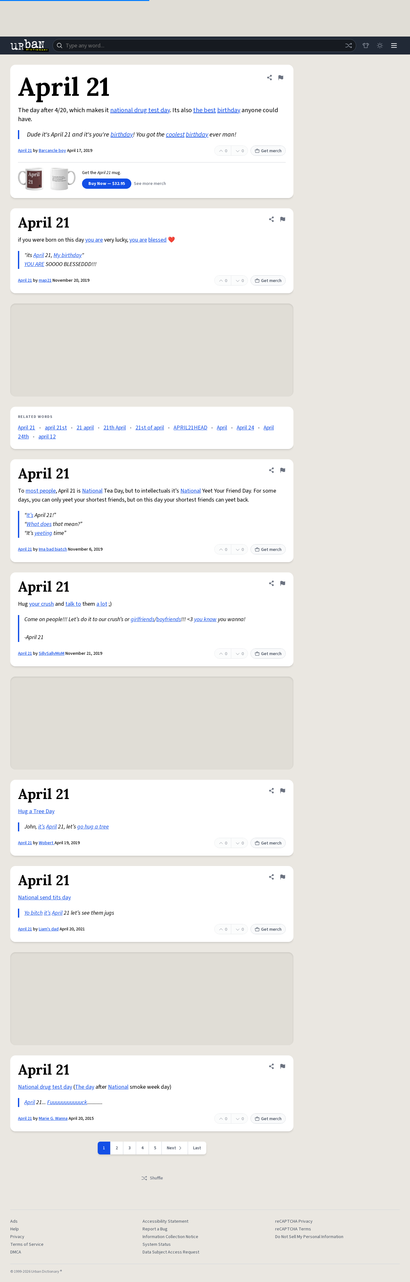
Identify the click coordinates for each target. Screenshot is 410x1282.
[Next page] (175, 1148)
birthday (228, 110)
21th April (114, 428)
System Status (157, 1244)
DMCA (15, 1252)
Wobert (46, 843)
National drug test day (45, 1087)
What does (39, 524)
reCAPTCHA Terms (293, 1229)
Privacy (17, 1237)
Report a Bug (155, 1229)
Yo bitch (33, 913)
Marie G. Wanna (53, 1118)
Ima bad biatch (53, 549)
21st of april (149, 428)
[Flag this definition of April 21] (280, 77)
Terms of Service (27, 1244)
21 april (85, 428)
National (92, 491)
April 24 (245, 428)
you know (205, 619)
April (38, 255)
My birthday (67, 255)
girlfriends (142, 619)
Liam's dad (49, 929)
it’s (41, 827)
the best (204, 110)
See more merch (150, 183)
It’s (30, 515)
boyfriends (168, 619)
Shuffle (152, 1178)
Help (14, 1229)
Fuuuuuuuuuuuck (67, 1102)
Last (197, 1148)
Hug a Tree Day (36, 811)
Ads (14, 1221)
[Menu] (394, 45)
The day (84, 1087)
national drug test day (140, 110)
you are (94, 240)
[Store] (366, 45)
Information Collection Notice (170, 1237)
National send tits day (44, 898)
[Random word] (348, 45)
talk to (73, 604)
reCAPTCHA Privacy (294, 1221)
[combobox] (204, 45)
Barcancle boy (52, 150)
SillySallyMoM (51, 653)
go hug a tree (93, 827)
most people (41, 491)
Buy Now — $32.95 (106, 183)
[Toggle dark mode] (380, 45)
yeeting (43, 533)
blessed (157, 240)
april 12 (47, 437)
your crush (41, 604)
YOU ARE (34, 264)
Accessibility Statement (165, 1221)
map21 (45, 280)
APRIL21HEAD (190, 428)
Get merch (268, 151)
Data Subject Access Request (171, 1252)
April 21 (25, 150)
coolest (175, 134)
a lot (101, 604)
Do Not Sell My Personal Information (309, 1237)
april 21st (56, 428)
